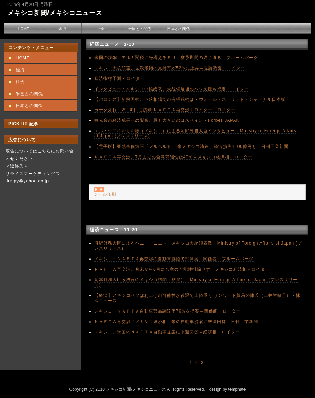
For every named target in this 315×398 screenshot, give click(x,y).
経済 (62, 29)
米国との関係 (139, 29)
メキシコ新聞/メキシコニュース (54, 12)
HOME (23, 29)
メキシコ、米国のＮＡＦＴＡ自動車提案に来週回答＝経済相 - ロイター (167, 332)
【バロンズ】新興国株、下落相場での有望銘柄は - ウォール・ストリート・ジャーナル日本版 (189, 99)
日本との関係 (178, 29)
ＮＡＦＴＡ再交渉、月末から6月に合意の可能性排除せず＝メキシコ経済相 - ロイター (182, 269)
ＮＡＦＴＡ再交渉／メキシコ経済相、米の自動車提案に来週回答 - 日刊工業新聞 (176, 321)
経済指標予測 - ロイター (119, 78)
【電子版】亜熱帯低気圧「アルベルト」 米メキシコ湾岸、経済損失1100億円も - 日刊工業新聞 (191, 146)
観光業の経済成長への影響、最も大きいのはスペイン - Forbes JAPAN (167, 120)
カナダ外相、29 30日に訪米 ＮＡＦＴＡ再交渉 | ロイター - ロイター (164, 109)
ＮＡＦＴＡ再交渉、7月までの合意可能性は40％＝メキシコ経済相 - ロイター (173, 157)
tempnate (237, 389)
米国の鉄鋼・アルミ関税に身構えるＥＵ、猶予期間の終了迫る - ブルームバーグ (176, 57)
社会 (101, 29)
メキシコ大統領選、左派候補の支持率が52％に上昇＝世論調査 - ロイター (169, 68)
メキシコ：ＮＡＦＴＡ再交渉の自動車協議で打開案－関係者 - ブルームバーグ (174, 258)
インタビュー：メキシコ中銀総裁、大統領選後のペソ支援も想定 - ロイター (171, 89)
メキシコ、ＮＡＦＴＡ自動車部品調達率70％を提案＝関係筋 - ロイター (167, 311)
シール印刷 (105, 194)
